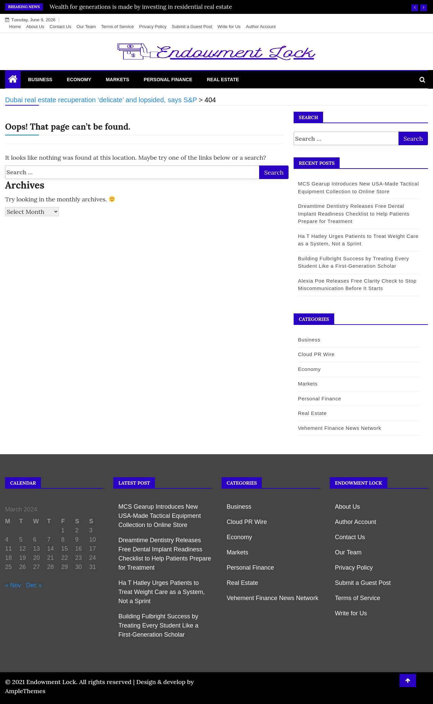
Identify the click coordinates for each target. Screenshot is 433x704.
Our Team (86, 26)
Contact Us (60, 26)
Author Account (261, 26)
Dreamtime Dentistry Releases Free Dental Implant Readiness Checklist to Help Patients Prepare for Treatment (350, 213)
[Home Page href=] (13, 80)
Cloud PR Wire (313, 354)
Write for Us (229, 26)
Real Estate (223, 79)
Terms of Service (117, 26)
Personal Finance (168, 79)
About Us (35, 26)
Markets (117, 79)
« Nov (13, 585)
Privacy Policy (152, 26)
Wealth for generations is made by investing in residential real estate (141, 6)
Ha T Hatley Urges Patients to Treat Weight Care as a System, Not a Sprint (161, 591)
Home (15, 26)
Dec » (34, 585)
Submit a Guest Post (192, 26)
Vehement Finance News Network (336, 428)
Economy (79, 79)
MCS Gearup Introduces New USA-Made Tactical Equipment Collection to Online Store (159, 515)
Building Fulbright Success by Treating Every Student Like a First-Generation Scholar (158, 625)
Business (40, 79)
